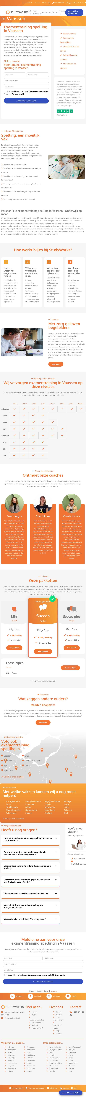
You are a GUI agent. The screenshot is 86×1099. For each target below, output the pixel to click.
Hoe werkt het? (27, 3)
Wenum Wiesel (9, 760)
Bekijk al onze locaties (12, 776)
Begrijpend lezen (52, 801)
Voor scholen (37, 12)
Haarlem (30, 1058)
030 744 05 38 (58, 3)
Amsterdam (12, 1050)
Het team (59, 1015)
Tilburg (10, 1071)
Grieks (28, 807)
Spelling (48, 813)
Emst (25, 756)
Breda (29, 1052)
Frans (66, 804)
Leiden (29, 1063)
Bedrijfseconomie (33, 801)
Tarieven (55, 12)
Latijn (66, 807)
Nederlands (50, 810)
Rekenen (68, 810)
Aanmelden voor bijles (71, 1093)
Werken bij (46, 3)
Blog (57, 1031)
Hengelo (11, 1060)
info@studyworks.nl (12, 1018)
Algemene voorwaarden (38, 91)
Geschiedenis (12, 807)
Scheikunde (11, 813)
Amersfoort (31, 1047)
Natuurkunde (31, 810)
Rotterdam (31, 1068)
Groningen (12, 1058)
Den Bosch (11, 1055)
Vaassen (6, 756)
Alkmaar (11, 1047)
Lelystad (11, 1066)
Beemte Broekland (32, 760)
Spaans (28, 813)
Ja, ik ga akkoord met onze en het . (27, 92)
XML (74, 1088)
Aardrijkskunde (13, 801)
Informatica (50, 807)
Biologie (67, 801)
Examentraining (42, 991)
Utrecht (29, 1071)
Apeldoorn (7, 770)
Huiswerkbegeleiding (36, 1020)
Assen (10, 1052)
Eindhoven (31, 1055)
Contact (37, 3)
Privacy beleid (18, 94)
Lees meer (56, 364)
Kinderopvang (47, 12)
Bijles (30, 12)
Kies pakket (14, 648)
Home (31, 991)
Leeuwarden (12, 1063)
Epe (4, 765)
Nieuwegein (12, 1068)
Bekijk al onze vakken (13, 818)
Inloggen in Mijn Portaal (76, 3)
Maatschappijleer (13, 810)
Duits (8, 804)
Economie (29, 804)
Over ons (62, 12)
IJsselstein (31, 1060)
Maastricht (31, 1066)
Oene (26, 765)
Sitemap (64, 1088)
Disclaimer (52, 1088)
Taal (66, 813)
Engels (48, 804)
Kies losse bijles (70, 668)
